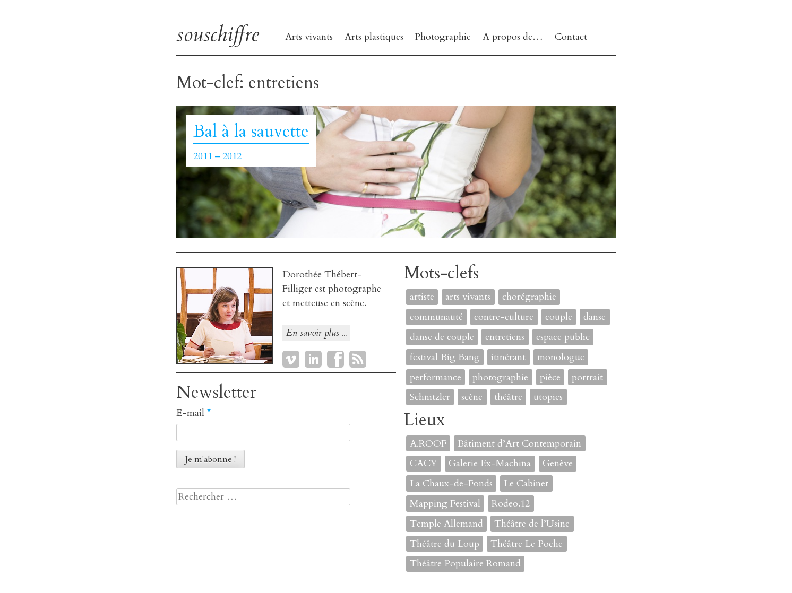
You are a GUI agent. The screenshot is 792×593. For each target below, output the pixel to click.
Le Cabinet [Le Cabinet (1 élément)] (526, 483)
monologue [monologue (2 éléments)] (560, 357)
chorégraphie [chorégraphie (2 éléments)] (529, 296)
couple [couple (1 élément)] (558, 317)
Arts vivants (309, 36)
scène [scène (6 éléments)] (472, 397)
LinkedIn (313, 359)
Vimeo (290, 359)
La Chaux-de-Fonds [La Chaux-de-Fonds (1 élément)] (451, 483)
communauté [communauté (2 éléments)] (436, 317)
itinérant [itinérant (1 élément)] (508, 357)
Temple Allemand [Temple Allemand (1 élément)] (446, 523)
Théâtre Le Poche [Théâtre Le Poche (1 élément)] (526, 544)
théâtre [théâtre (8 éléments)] (508, 397)
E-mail (193, 413)
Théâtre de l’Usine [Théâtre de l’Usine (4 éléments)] (532, 523)
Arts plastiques (374, 36)
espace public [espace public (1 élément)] (563, 337)
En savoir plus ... (316, 332)
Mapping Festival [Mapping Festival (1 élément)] (445, 503)
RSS (357, 359)
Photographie (443, 36)
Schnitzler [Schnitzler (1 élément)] (430, 397)
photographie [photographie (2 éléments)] (500, 377)
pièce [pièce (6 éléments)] (550, 377)
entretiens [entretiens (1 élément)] (504, 337)
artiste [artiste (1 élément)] (422, 296)
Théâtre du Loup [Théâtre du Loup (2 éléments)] (444, 544)
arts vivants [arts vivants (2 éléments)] (467, 296)
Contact (571, 36)
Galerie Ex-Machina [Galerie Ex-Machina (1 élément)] (490, 463)
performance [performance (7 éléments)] (435, 377)
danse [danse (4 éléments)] (594, 317)
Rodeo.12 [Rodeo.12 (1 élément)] (511, 503)
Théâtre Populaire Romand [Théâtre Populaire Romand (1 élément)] (465, 563)
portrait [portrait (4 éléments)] (587, 377)
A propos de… (513, 36)
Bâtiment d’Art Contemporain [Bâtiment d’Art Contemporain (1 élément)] (519, 443)
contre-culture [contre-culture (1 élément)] (503, 317)
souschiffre (217, 34)
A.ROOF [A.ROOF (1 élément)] (428, 443)
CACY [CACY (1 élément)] (423, 463)
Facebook (335, 359)
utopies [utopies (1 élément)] (548, 397)
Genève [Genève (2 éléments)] (558, 463)
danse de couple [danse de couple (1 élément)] (442, 337)
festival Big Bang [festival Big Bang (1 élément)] (445, 357)
